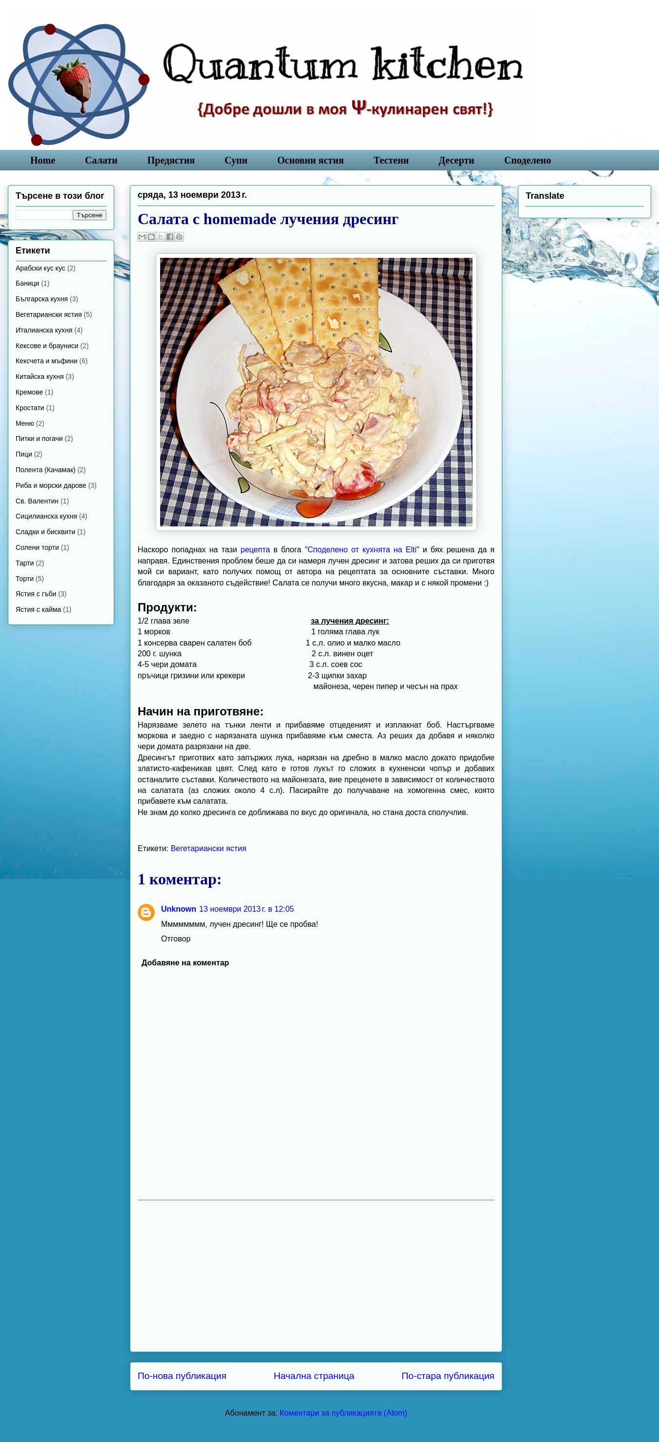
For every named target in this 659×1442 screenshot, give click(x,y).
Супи (236, 160)
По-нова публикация (182, 1376)
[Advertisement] (316, 1276)
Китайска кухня (40, 376)
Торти (25, 579)
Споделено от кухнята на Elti (362, 549)
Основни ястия (310, 160)
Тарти (25, 563)
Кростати (30, 408)
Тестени (391, 160)
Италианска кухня (44, 330)
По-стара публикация (448, 1376)
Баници (27, 283)
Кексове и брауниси (47, 346)
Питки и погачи (39, 438)
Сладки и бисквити (45, 532)
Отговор (175, 939)
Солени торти (37, 547)
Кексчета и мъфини (47, 361)
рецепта (255, 549)
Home (42, 160)
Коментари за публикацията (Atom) (343, 1413)
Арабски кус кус (40, 268)
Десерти (456, 160)
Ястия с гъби (36, 594)
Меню (25, 423)
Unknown (178, 909)
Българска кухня (42, 299)
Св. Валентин (37, 501)
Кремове (29, 392)
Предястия (171, 160)
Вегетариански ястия (209, 848)
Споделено (527, 160)
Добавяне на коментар (185, 963)
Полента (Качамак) (46, 470)
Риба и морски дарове (51, 485)
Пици (24, 454)
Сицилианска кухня (46, 516)
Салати (101, 160)
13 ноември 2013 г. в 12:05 (246, 909)
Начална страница (314, 1376)
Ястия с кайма (38, 609)
